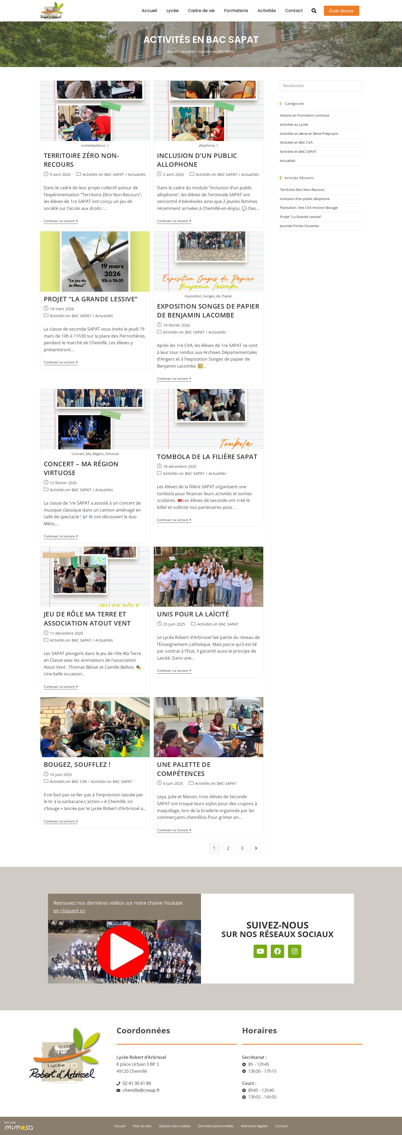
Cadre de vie (199, 11)
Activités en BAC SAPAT (103, 174)
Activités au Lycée (294, 124)
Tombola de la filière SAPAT (207, 456)
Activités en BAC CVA (68, 781)
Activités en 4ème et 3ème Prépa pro (309, 133)
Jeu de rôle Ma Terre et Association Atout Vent (87, 618)
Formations (234, 11)
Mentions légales (254, 1125)
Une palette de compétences (183, 769)
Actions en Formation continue (304, 115)
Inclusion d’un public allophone (197, 160)
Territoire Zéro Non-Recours (302, 189)
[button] (312, 10)
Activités (265, 11)
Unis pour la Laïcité (193, 613)
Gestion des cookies (175, 1125)
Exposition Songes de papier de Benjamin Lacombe (208, 311)
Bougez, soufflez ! (77, 764)
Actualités (188, 51)
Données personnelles (215, 1125)
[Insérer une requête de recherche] (321, 85)
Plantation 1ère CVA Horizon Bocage (309, 207)
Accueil (147, 11)
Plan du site (142, 1125)
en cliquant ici (69, 910)
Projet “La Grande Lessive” (91, 298)
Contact (292, 11)
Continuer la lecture (61, 221)
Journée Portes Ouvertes (299, 225)
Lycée (171, 11)
